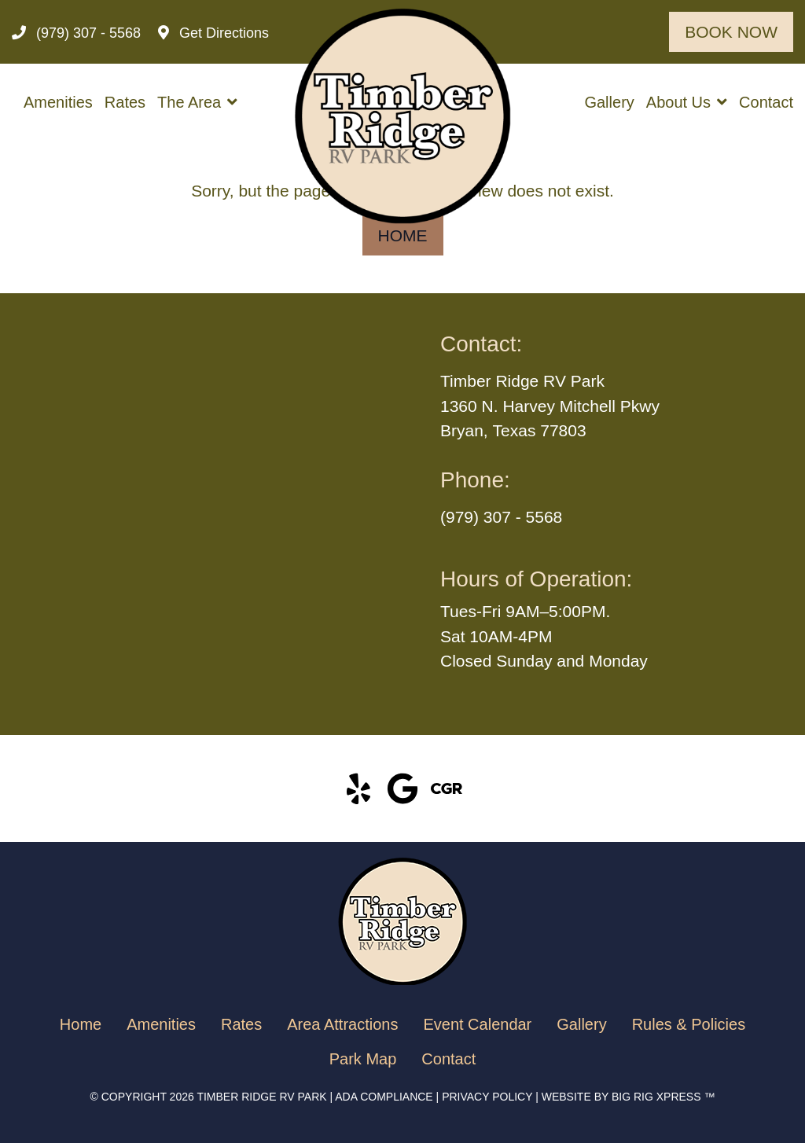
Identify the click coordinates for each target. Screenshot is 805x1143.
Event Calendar (477, 1024)
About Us (678, 102)
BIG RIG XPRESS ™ (663, 1096)
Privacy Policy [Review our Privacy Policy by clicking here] (487, 1096)
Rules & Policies (689, 1024)
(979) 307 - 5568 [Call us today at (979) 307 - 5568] (501, 517)
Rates (125, 102)
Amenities (58, 102)
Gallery (609, 102)
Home (403, 235)
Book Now (731, 32)
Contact (766, 102)
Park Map (363, 1059)
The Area (189, 102)
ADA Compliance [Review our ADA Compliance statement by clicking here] (383, 1096)
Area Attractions (342, 1024)
